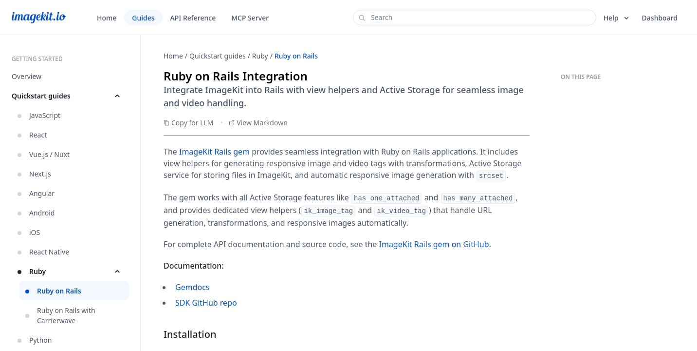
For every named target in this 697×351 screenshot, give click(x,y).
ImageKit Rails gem (214, 151)
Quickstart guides (217, 55)
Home (173, 55)
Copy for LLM (189, 122)
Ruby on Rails (296, 55)
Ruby (260, 55)
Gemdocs (192, 285)
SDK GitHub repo (206, 301)
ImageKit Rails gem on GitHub (434, 242)
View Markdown (258, 122)
